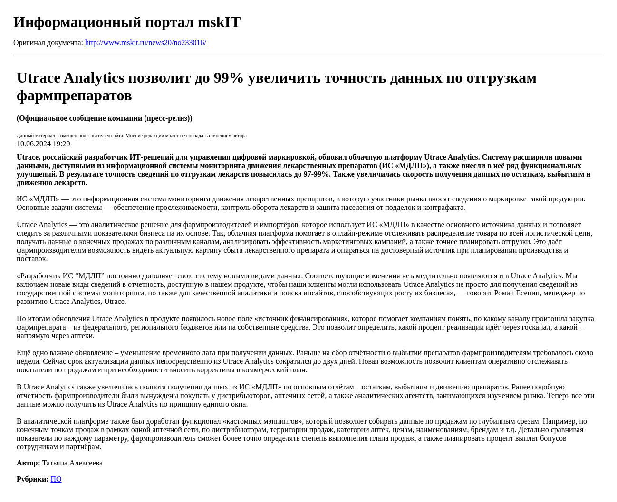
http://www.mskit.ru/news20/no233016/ (145, 42)
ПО (55, 479)
